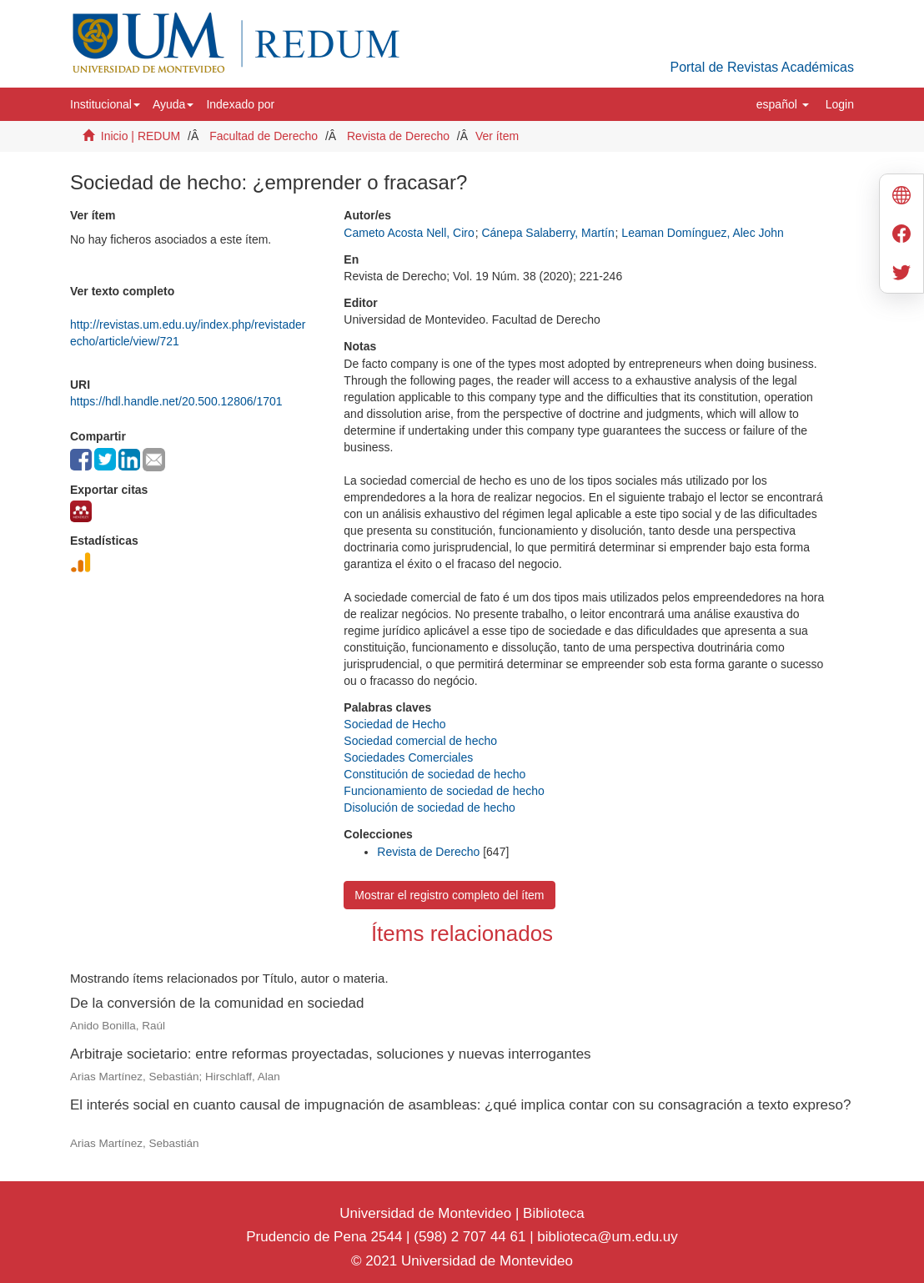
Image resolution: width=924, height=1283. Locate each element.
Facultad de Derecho (263, 136)
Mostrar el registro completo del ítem (449, 895)
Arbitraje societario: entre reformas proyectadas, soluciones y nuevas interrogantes (330, 1054)
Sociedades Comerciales (408, 757)
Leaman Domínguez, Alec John (702, 232)
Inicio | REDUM (140, 136)
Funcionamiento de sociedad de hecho (444, 790)
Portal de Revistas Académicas (762, 67)
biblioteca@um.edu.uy (607, 1237)
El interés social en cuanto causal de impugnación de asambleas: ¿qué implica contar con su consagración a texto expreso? (460, 1105)
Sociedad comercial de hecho (420, 740)
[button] (105, 104)
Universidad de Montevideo (427, 1213)
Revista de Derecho (398, 136)
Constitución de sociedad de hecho (434, 774)
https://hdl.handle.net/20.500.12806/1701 (176, 401)
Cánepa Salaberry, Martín (547, 232)
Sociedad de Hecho (394, 724)
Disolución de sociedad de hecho (429, 807)
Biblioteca (551, 1213)
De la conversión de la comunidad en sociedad (217, 1003)
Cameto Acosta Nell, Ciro (409, 232)
